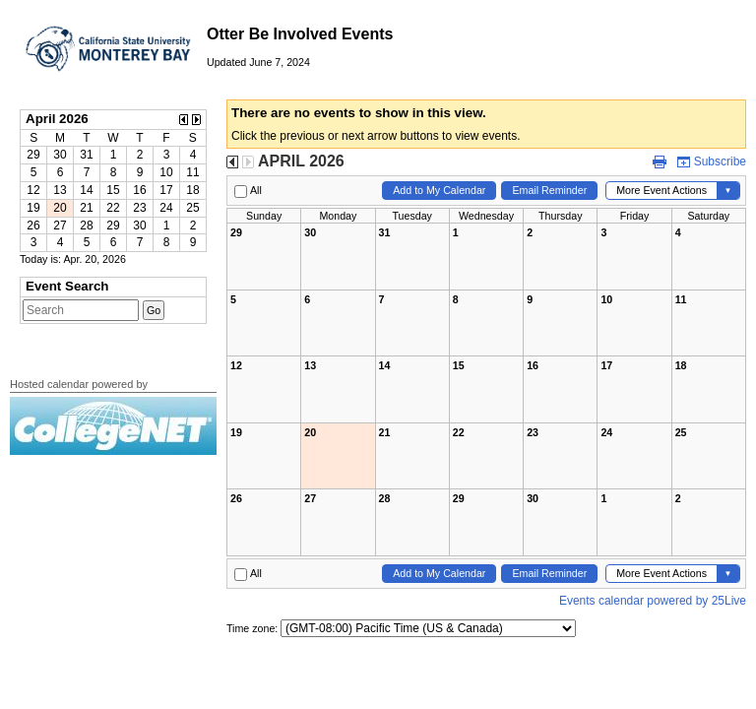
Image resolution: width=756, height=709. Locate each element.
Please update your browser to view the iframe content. (113, 180)
